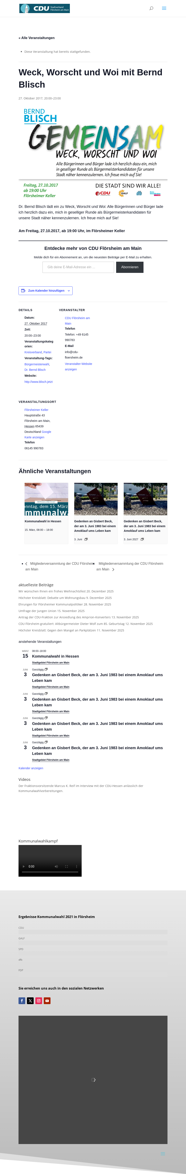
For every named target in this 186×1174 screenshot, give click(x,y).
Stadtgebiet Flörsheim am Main (50, 662)
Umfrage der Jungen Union (37, 611)
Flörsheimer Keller (36, 410)
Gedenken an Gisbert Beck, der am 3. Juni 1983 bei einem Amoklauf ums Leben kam (95, 526)
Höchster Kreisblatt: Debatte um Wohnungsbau (52, 598)
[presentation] (46, 499)
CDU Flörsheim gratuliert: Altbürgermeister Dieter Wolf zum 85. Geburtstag (72, 624)
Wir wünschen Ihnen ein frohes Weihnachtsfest (52, 591)
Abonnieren (129, 267)
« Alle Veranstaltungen (36, 38)
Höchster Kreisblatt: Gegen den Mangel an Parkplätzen (57, 630)
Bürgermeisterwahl (36, 364)
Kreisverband (33, 352)
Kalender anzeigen (31, 768)
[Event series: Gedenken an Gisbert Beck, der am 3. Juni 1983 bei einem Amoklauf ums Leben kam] (86, 539)
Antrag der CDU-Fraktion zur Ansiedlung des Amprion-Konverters (65, 617)
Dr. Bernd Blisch (34, 369)
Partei (47, 352)
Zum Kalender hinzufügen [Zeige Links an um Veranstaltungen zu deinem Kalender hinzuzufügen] (46, 290)
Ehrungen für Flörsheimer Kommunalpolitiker (51, 604)
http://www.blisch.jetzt (38, 381)
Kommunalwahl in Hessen (43, 521)
